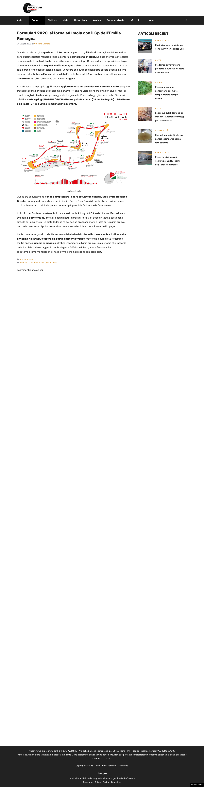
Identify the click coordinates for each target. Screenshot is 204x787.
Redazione (88, 782)
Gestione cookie (196, 784)
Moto (65, 20)
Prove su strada (115, 20)
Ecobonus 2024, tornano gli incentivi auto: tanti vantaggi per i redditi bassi (169, 117)
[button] (186, 20)
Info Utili (138, 20)
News (152, 20)
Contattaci (123, 765)
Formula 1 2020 (38, 262)
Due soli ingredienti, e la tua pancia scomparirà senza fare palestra (169, 139)
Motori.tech (80, 20)
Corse (38, 20)
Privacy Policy (102, 782)
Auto (23, 20)
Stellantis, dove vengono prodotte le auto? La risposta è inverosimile (169, 69)
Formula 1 (31, 259)
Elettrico (52, 20)
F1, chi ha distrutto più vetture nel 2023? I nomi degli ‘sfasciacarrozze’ (167, 161)
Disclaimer (116, 782)
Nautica (97, 20)
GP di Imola (51, 262)
